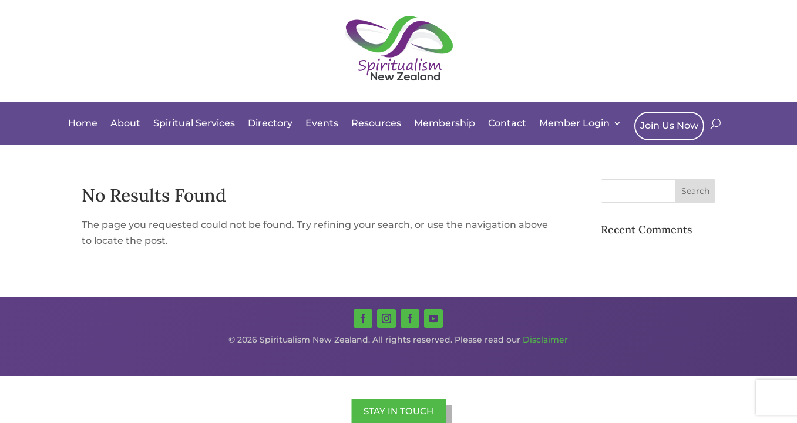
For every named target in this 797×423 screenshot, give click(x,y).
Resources (376, 123)
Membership (444, 123)
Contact (507, 123)
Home (82, 123)
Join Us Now (669, 125)
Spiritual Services (194, 123)
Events (321, 123)
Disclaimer (545, 339)
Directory (270, 123)
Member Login (574, 123)
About (125, 123)
